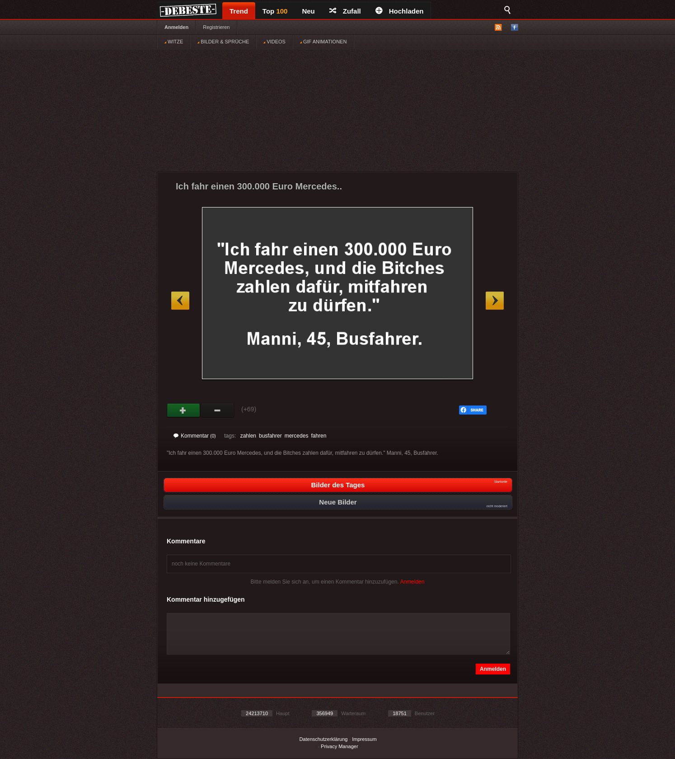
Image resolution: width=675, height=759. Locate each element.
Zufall (345, 11)
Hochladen (399, 11)
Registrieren (216, 27)
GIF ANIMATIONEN (323, 41)
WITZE (173, 41)
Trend (239, 11)
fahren (318, 436)
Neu (308, 11)
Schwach (217, 410)
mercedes (297, 436)
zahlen (248, 436)
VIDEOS (274, 41)
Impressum (364, 739)
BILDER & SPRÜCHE (223, 41)
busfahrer (270, 436)
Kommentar (194, 436)
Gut (184, 410)
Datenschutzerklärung (323, 739)
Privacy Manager (339, 746)
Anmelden (176, 27)
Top (275, 11)
